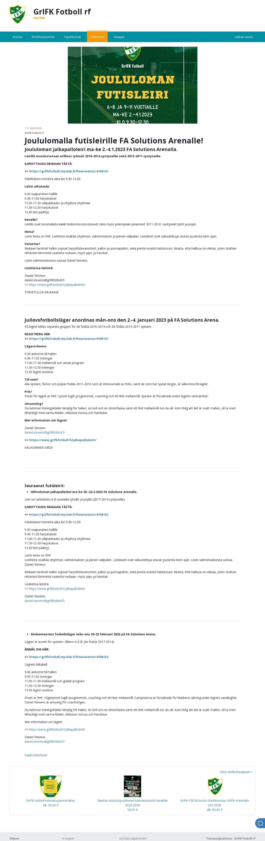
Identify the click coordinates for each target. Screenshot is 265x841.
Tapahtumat (72, 37)
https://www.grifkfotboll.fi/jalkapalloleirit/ (57, 285)
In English (68, 838)
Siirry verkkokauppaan (236, 772)
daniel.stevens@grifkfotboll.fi (45, 432)
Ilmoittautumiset (43, 37)
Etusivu (17, 37)
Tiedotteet (97, 37)
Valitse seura (243, 37)
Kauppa (119, 37)
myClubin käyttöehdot (132, 838)
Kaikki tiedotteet (36, 755)
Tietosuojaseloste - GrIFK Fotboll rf (231, 838)
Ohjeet (14, 838)
